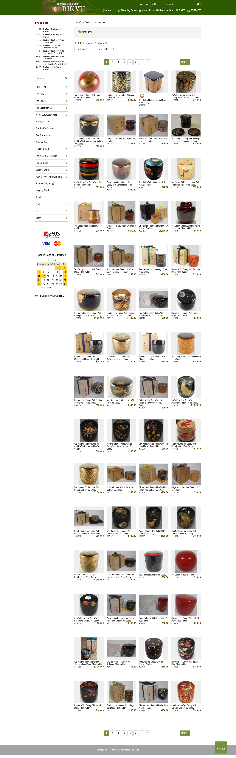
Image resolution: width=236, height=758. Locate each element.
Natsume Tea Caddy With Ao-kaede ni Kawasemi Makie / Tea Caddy (152, 403)
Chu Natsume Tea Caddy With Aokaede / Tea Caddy (119, 663)
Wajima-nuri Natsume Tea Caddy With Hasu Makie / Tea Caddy (120, 619)
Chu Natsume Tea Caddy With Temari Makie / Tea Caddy (119, 532)
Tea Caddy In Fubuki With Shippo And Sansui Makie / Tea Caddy (120, 314)
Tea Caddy (89, 22)
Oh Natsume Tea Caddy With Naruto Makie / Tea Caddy (86, 575)
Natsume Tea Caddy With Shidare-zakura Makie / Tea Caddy (88, 401)
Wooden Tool (42, 142)
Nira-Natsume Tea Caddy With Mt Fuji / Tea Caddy (120, 401)
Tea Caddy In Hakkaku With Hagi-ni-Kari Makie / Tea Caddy (121, 706)
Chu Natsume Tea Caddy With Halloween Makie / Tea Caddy (86, 619)
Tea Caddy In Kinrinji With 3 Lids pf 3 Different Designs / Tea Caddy (185, 139)
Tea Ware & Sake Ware (46, 156)
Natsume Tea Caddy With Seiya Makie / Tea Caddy (184, 314)
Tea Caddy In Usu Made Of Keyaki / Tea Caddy (121, 227)
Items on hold (166, 10)
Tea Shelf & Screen (45, 128)
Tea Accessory (43, 135)
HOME (78, 22)
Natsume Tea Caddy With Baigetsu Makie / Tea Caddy (185, 270)
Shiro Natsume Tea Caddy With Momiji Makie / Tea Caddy (120, 270)
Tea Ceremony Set (44, 107)
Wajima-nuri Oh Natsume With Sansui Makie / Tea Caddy (86, 488)
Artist (38, 197)
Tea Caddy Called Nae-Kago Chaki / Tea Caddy (153, 270)
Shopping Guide (129, 10)
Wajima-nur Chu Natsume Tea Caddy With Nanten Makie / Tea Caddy (87, 446)
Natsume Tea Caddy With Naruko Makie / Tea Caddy (153, 663)
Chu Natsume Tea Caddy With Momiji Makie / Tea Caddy (183, 445)
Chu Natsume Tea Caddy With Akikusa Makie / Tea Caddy (183, 706)
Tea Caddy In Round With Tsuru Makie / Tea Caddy (87, 96)
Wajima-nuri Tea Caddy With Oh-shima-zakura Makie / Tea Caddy (88, 663)
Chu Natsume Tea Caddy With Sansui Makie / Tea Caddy (183, 532)
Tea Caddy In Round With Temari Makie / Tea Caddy (87, 270)
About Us (110, 10)
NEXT (184, 62)
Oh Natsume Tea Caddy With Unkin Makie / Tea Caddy (153, 227)
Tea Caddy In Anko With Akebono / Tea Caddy (121, 139)
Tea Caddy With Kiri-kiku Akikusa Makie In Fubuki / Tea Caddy (120, 96)
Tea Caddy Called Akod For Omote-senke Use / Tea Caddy (186, 227)
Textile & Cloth (42, 149)
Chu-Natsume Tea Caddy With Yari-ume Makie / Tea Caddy (153, 445)
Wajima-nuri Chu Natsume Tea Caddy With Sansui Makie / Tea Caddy (120, 446)
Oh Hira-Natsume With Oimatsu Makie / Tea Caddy (120, 488)
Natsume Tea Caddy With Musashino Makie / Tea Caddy (87, 357)
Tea (37, 211)
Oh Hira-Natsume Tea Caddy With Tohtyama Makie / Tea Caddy (120, 575)
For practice (82, 49)
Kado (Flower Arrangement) (49, 176)
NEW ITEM (41, 87)
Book (38, 204)
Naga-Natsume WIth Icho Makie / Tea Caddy (153, 619)
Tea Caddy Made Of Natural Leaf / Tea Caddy (153, 101)
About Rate (148, 10)
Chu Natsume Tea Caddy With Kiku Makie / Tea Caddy (153, 706)
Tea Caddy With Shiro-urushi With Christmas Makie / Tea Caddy (185, 183)
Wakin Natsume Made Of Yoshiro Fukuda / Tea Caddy (153, 139)
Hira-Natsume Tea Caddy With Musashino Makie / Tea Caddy (151, 314)
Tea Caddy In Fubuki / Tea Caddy (152, 575)
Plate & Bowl (42, 162)
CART (182, 10)
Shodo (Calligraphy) (45, 183)
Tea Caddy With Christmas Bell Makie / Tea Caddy (153, 183)
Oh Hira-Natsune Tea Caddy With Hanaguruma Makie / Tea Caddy (87, 314)
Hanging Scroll (42, 190)
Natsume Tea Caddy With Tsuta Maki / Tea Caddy (184, 663)
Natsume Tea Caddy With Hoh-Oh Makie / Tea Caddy (185, 619)
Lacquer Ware (42, 169)
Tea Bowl (40, 94)
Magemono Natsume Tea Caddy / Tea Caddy (185, 488)
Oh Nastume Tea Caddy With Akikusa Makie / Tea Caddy (118, 357)
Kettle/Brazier (42, 121)
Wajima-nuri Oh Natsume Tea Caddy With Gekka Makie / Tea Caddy (119, 185)
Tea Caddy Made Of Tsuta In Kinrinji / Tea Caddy (186, 357)
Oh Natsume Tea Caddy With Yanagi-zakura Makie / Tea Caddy (185, 96)
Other (38, 217)
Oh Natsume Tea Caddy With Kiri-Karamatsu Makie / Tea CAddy (152, 488)
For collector (103, 49)
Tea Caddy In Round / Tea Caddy (185, 575)
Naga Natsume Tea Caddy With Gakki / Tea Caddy (152, 532)
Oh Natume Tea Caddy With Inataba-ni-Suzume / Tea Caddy (184, 401)
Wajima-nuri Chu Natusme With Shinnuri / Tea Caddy (152, 357)
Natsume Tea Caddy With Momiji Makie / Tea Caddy (88, 706)
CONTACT (195, 10)
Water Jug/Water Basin (46, 114)
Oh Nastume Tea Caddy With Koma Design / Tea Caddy (89, 183)
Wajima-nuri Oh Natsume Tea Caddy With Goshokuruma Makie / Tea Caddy (88, 141)
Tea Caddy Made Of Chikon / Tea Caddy (88, 227)
